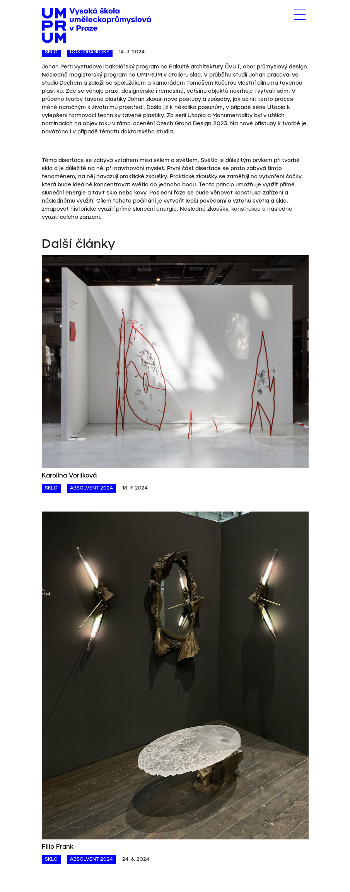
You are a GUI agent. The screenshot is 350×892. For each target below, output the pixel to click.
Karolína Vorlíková (69, 476)
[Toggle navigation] (300, 14)
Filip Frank (57, 847)
